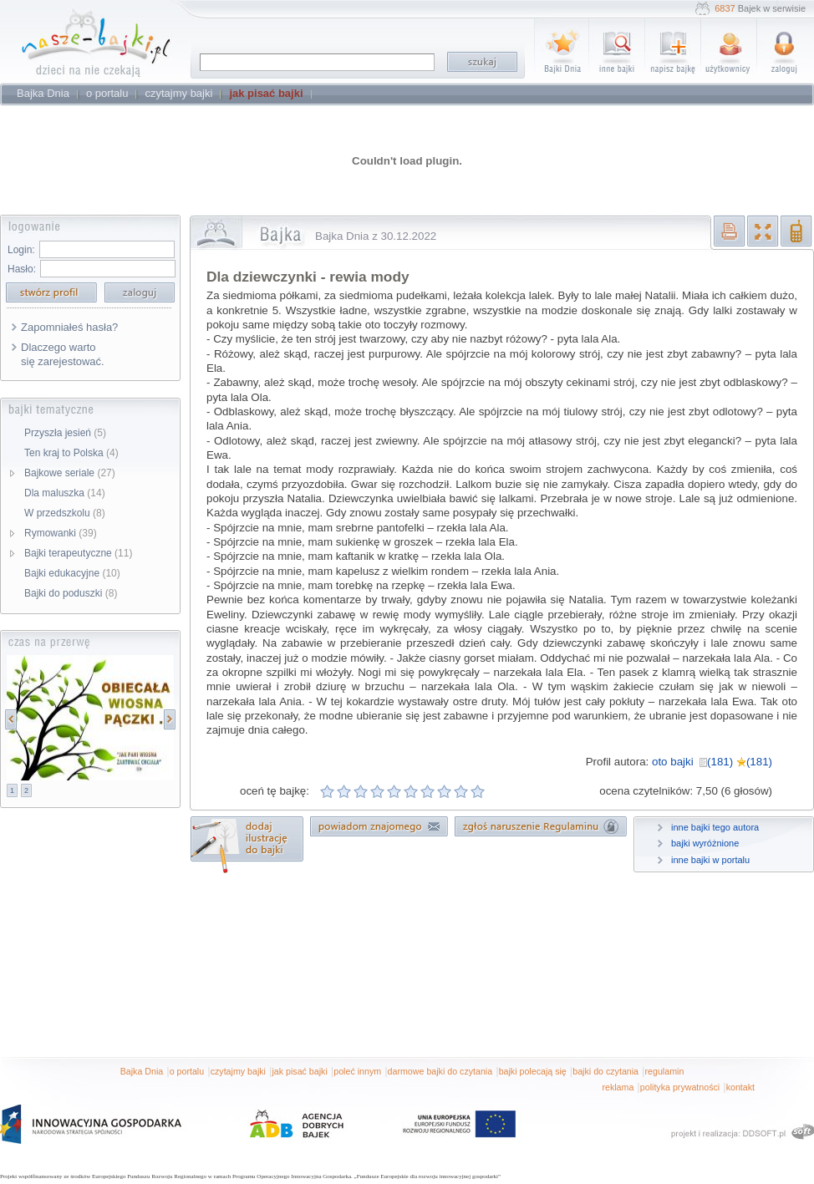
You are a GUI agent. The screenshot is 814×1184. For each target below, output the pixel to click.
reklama (617, 1087)
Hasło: (22, 269)
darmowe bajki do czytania (440, 1071)
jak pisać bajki (299, 1071)
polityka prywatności (680, 1087)
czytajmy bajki (238, 1071)
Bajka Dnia (142, 1071)
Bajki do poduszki (70, 593)
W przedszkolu (64, 513)
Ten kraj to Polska (71, 453)
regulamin (664, 1071)
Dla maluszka (64, 493)
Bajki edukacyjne (72, 573)
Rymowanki (60, 533)
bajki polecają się (533, 1071)
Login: (21, 250)
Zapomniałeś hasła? (69, 327)
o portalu (187, 1071)
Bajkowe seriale (69, 473)
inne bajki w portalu (710, 860)
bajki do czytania (605, 1071)
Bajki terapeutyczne (78, 553)
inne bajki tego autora (715, 827)
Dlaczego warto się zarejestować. (62, 354)
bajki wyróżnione (705, 843)
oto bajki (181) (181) (712, 761)
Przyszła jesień (65, 433)
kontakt (740, 1087)
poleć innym (357, 1071)
